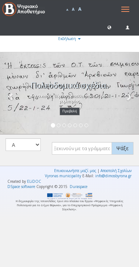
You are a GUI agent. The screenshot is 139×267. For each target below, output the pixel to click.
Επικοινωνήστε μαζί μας (75, 170)
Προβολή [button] (69, 111)
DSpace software (21, 186)
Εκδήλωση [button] (69, 38)
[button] (109, 27)
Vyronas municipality (63, 175)
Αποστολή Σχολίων (116, 170)
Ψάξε (122, 148)
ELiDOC (34, 181)
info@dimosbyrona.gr (113, 175)
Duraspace (78, 186)
